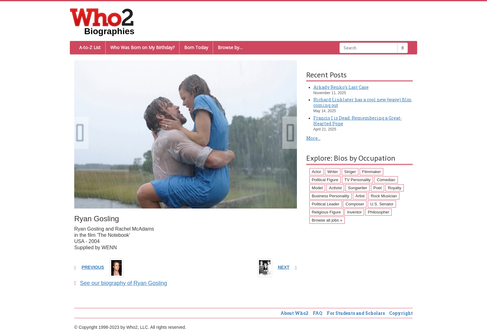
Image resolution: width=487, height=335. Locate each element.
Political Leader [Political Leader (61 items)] (325, 204)
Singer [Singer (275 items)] (350, 171)
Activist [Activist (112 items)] (335, 188)
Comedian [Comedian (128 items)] (386, 179)
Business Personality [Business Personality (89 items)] (330, 196)
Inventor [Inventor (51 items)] (354, 212)
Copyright (401, 313)
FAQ (317, 313)
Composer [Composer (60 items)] (354, 204)
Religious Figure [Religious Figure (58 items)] (326, 212)
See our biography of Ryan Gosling (120, 283)
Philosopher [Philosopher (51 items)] (378, 212)
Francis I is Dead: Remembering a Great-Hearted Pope (357, 120)
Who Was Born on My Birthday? (142, 47)
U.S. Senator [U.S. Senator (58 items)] (381, 204)
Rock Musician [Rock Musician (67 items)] (384, 196)
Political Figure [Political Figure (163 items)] (325, 179)
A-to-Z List (90, 47)
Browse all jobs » (327, 220)
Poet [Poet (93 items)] (377, 188)
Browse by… (230, 47)
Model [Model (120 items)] (317, 188)
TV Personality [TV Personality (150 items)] (357, 179)
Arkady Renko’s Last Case (341, 87)
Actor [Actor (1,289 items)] (316, 171)
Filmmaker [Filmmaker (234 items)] (371, 171)
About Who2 (294, 313)
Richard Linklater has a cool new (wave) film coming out (362, 102)
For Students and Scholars (356, 313)
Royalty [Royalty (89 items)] (394, 188)
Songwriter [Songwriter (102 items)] (357, 188)
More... (313, 138)
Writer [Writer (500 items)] (332, 171)
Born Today (196, 47)
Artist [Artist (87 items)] (360, 196)
